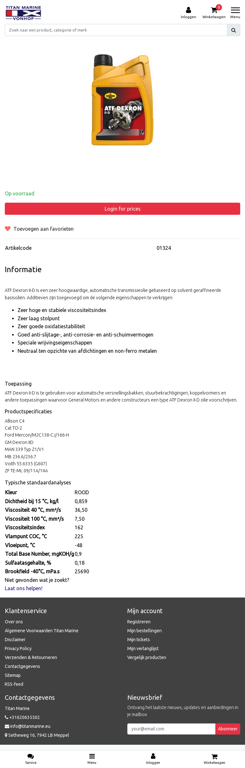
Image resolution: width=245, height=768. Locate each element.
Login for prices (123, 209)
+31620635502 (22, 717)
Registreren (139, 621)
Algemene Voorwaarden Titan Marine (41, 630)
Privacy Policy (18, 648)
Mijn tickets (138, 639)
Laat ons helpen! (23, 588)
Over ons (14, 621)
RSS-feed (14, 684)
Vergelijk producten (146, 657)
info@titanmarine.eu (27, 726)
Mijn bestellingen (144, 630)
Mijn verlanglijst (143, 648)
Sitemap (13, 675)
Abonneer (228, 728)
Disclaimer (15, 639)
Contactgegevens (22, 666)
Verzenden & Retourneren (31, 657)
